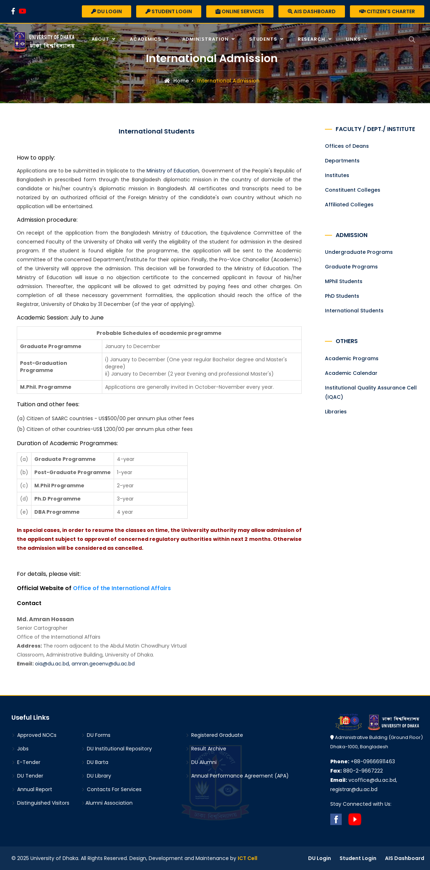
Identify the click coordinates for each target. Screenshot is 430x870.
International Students (354, 310)
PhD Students (342, 296)
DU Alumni (201, 762)
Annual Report (31, 789)
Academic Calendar (351, 373)
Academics (146, 39)
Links (354, 39)
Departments (342, 160)
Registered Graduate (214, 735)
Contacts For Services (111, 789)
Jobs (20, 748)
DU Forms (95, 735)
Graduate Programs (351, 266)
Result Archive (206, 748)
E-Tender (25, 762)
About (101, 39)
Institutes (337, 175)
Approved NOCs (33, 735)
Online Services (240, 11)
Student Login (168, 11)
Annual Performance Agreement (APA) (237, 775)
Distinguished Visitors (40, 802)
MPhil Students (343, 281)
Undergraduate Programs (359, 252)
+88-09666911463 (362, 761)
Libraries (336, 411)
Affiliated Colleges (349, 204)
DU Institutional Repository (116, 748)
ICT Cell (247, 858)
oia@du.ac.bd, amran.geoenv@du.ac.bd (85, 663)
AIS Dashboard (312, 11)
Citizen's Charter (387, 11)
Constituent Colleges (352, 189)
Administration (206, 39)
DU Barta (94, 762)
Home (176, 80)
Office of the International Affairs (122, 588)
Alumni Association (107, 802)
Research (312, 39)
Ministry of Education (173, 170)
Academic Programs (352, 358)
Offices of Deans (347, 146)
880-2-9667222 (356, 770)
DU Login (106, 11)
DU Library (96, 775)
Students (263, 39)
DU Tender (27, 775)
